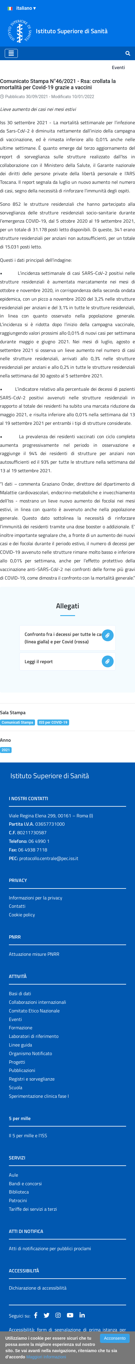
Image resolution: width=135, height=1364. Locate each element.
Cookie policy (22, 928)
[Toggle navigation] (11, 53)
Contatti (17, 919)
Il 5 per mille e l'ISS (28, 1149)
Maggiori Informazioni (46, 1357)
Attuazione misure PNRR (34, 967)
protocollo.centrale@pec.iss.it (48, 871)
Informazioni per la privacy (35, 911)
